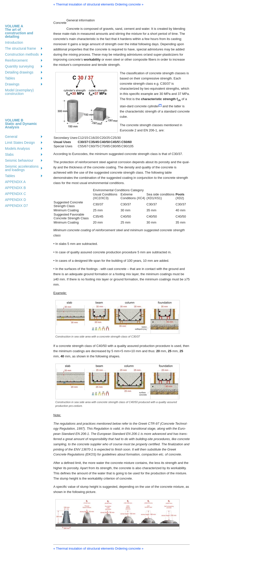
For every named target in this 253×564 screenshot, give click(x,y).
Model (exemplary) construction (19, 92)
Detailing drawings (19, 72)
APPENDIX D (15, 200)
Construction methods (22, 54)
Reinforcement (16, 60)
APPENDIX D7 (16, 206)
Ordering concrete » (129, 4)
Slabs (9, 154)
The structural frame (20, 48)
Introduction (14, 42)
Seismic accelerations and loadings (21, 168)
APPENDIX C (15, 194)
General (11, 137)
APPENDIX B (15, 188)
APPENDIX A (15, 182)
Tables (10, 78)
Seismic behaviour (19, 160)
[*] (160, 105)
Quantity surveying (19, 66)
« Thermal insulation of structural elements (83, 4)
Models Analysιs (17, 148)
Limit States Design (20, 143)
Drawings (12, 84)
